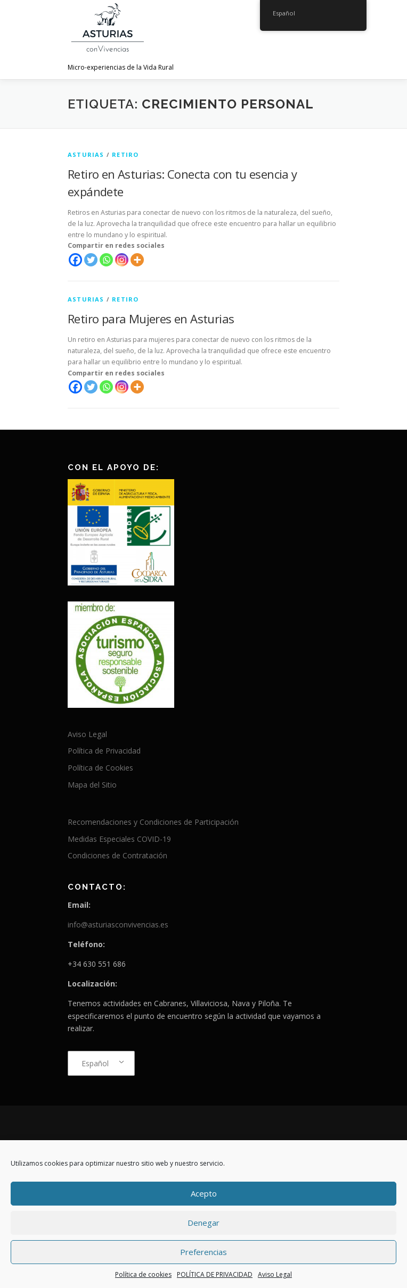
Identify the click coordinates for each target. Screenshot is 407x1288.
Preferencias (203, 1252)
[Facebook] (75, 259)
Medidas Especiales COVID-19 (119, 839)
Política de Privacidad (104, 751)
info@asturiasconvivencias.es (118, 924)
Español (95, 1063)
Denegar (203, 1222)
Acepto (204, 1193)
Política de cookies (143, 1274)
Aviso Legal (275, 1274)
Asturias (86, 154)
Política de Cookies (100, 768)
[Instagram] (121, 259)
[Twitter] (90, 259)
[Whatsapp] (106, 259)
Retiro (125, 154)
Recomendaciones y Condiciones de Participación (153, 822)
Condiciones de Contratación (117, 855)
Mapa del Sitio (92, 785)
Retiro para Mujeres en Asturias (151, 319)
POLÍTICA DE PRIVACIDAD (215, 1274)
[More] (137, 259)
